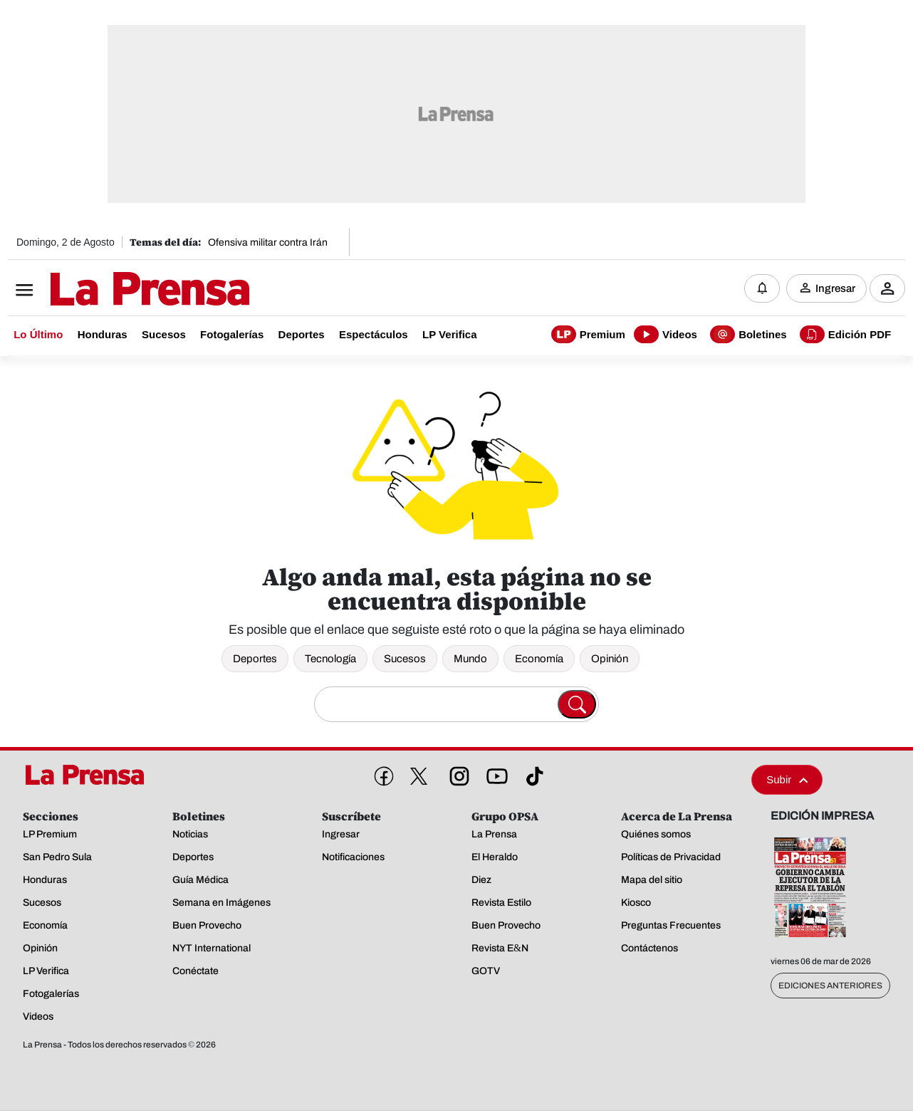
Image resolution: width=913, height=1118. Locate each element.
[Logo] (114, 290)
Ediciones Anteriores (830, 986)
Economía (539, 658)
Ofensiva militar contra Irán (268, 242)
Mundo (470, 658)
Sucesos (405, 658)
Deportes (255, 658)
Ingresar (835, 288)
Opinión (609, 658)
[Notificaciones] (762, 288)
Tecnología (330, 658)
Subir (787, 779)
